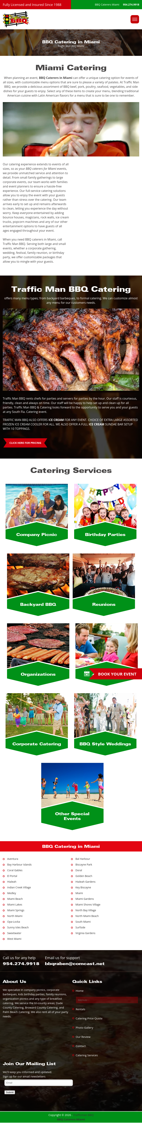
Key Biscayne (83, 887)
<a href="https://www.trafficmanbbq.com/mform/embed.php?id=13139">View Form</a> (71, 1091)
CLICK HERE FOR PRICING (25, 443)
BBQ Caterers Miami (71, 1119)
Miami (79, 893)
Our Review (83, 1037)
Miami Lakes (14, 904)
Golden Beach (83, 876)
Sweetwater (14, 933)
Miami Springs (15, 910)
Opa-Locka (13, 921)
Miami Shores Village (87, 904)
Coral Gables (15, 870)
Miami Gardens (84, 899)
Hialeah (11, 881)
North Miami (14, 916)
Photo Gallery (84, 1027)
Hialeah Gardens (85, 881)
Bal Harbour (82, 859)
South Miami (83, 921)
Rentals (80, 1009)
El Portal (12, 876)
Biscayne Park (83, 864)
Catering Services (87, 1055)
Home (79, 991)
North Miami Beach (87, 916)
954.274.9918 (131, 4)
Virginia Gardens (85, 933)
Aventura (12, 859)
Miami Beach (15, 899)
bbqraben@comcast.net (75, 963)
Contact (81, 1046)
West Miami (14, 939)
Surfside (80, 927)
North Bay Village (85, 910)
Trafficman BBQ (83, 1115)
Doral (78, 870)
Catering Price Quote (89, 1018)
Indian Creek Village (19, 887)
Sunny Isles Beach (18, 927)
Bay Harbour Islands (19, 864)
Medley (11, 893)
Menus (82, 1000)
